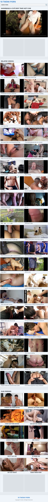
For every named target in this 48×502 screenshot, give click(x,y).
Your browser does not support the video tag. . (24, 23)
